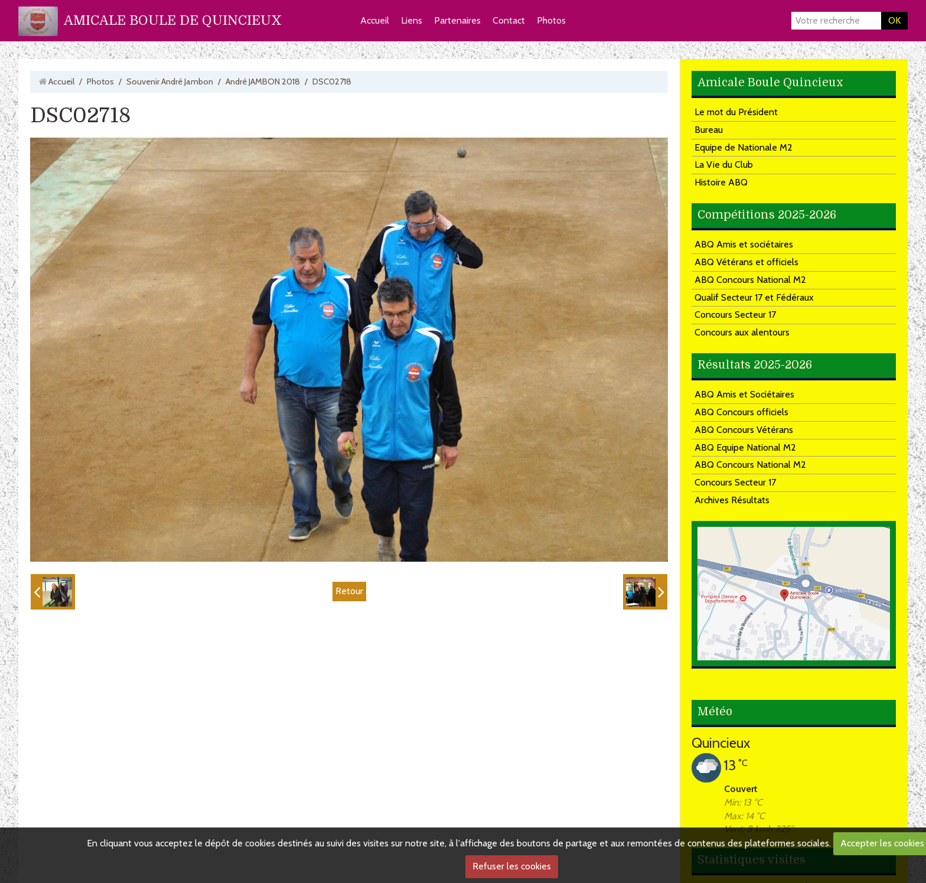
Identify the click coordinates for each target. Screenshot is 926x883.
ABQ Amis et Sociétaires (744, 394)
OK (894, 20)
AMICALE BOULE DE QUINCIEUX (173, 20)
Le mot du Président (736, 112)
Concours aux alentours (742, 332)
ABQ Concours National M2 (750, 279)
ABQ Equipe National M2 (745, 447)
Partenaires (457, 20)
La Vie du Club (723, 164)
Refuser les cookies (511, 866)
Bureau (708, 129)
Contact (509, 20)
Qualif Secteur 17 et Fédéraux (754, 297)
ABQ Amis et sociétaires (743, 244)
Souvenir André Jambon (169, 81)
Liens (411, 20)
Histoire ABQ (721, 182)
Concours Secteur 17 (735, 314)
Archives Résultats (732, 500)
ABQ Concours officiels (741, 412)
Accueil (374, 20)
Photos (551, 20)
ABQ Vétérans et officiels (746, 262)
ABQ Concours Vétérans (743, 429)
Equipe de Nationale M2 (743, 147)
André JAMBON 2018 (263, 81)
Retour (349, 591)
